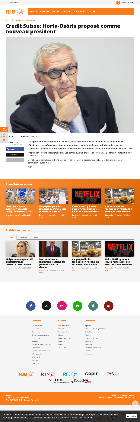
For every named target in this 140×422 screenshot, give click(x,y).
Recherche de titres (39, 332)
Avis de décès (63, 347)
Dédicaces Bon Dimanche (41, 344)
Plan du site (35, 400)
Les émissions (37, 325)
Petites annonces (64, 338)
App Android (108, 305)
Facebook (31, 305)
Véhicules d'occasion (65, 325)
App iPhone (93, 305)
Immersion (36, 341)
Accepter (131, 416)
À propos (88, 325)
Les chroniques (37, 329)
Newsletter (89, 354)
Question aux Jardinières (41, 351)
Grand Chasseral (38, 338)
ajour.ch (33, 11)
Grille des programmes (40, 335)
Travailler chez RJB (91, 338)
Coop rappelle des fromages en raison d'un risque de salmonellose (118, 209)
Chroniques (79, 11)
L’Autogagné (36, 354)
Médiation (88, 344)
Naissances (36, 347)
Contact (88, 351)
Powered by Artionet (105, 397)
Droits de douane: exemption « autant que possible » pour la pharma (52, 263)
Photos (55, 11)
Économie (31, 20)
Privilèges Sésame (65, 332)
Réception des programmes (95, 329)
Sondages (35, 360)
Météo (60, 335)
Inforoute (61, 341)
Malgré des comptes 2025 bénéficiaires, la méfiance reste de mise (19, 262)
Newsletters (77, 305)
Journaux (44, 11)
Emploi (60, 344)
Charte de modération (93, 347)
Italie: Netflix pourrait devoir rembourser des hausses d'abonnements (85, 209)
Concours (35, 363)
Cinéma (61, 329)
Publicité (88, 335)
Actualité (16, 20)
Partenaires (89, 341)
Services (92, 11)
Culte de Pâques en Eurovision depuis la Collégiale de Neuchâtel (19, 209)
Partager (11, 149)
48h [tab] (11, 237)
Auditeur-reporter (124, 3)
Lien (10, 160)
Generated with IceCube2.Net (124, 397)
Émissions (67, 11)
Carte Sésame (90, 332)
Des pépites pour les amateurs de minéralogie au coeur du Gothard (52, 209)
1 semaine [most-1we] (23, 237)
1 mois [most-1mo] (35, 237)
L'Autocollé (36, 357)
